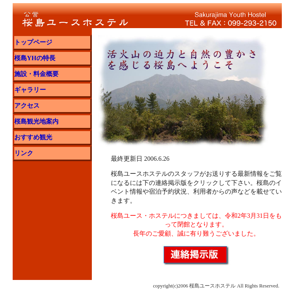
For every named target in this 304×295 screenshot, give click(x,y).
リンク (23, 153)
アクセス (27, 105)
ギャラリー (30, 89)
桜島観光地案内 (36, 121)
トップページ (33, 42)
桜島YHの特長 (34, 58)
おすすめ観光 (33, 137)
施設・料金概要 (36, 73)
